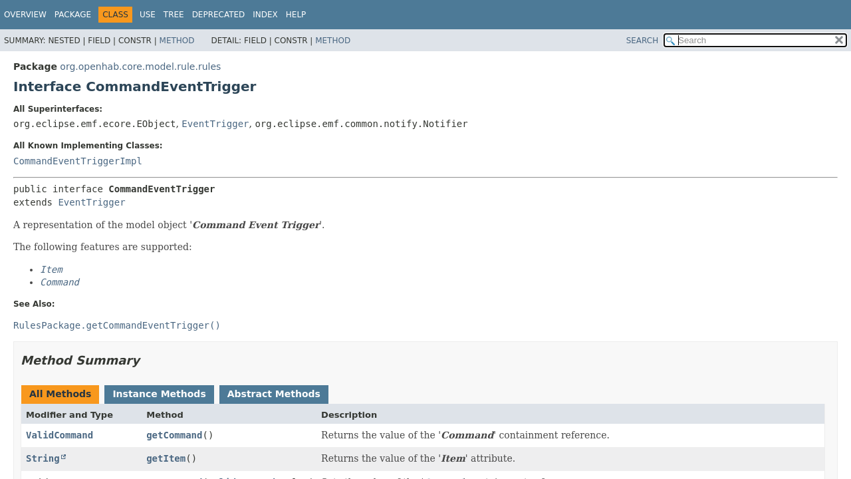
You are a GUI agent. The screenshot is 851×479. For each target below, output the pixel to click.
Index (265, 14)
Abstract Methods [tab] (273, 394)
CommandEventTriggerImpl (77, 161)
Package (73, 14)
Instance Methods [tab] (158, 394)
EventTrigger (215, 123)
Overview (25, 14)
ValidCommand (59, 435)
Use (148, 14)
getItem (165, 458)
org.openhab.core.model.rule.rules (140, 66)
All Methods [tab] (60, 394)
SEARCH (642, 40)
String (43, 458)
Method (177, 40)
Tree (174, 14)
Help (296, 14)
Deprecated (218, 14)
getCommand (174, 435)
